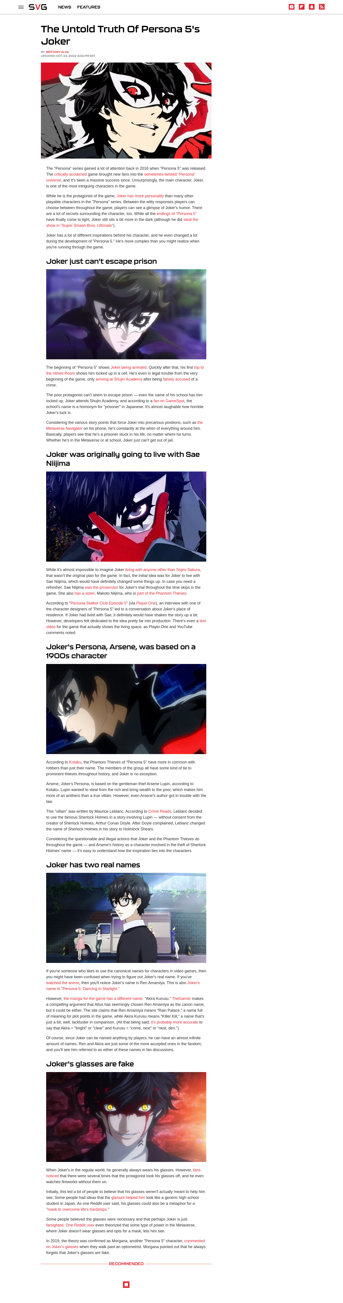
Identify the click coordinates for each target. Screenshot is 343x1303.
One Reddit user (80, 1225)
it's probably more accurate (174, 1022)
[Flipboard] (301, 9)
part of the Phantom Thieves (161, 593)
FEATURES (88, 7)
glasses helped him (128, 1197)
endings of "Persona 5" (177, 213)
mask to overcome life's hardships (77, 1209)
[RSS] (322, 9)
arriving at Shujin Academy (119, 379)
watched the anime (62, 983)
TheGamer (181, 998)
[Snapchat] (312, 9)
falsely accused (176, 379)
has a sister (84, 593)
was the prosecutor (101, 587)
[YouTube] (291, 9)
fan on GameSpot (169, 401)
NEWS (64, 7)
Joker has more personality (140, 196)
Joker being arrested (129, 367)
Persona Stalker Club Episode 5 (98, 603)
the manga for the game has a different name (103, 998)
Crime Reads (159, 811)
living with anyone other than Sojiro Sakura (162, 570)
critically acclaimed (70, 174)
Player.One (146, 603)
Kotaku (75, 762)
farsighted (54, 1225)
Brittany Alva (57, 52)
